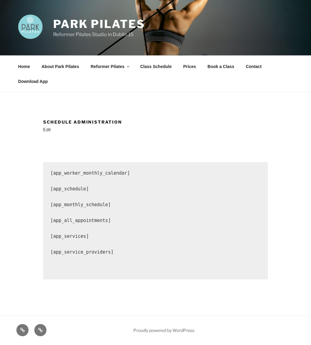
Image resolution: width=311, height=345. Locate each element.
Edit (47, 129)
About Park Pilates (60, 66)
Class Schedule (156, 66)
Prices (189, 66)
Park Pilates (99, 24)
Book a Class (220, 66)
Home (24, 66)
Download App (33, 81)
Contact (253, 66)
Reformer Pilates (110, 66)
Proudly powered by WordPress (163, 330)
